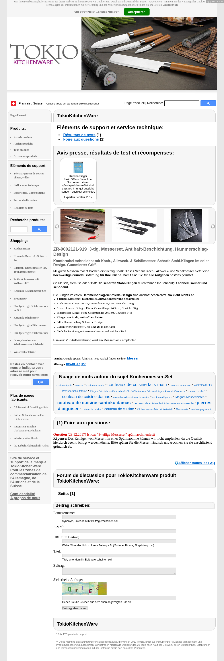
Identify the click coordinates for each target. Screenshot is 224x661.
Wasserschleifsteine (25, 352)
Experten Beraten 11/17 (78, 197)
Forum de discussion (25, 200)
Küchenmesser (22, 248)
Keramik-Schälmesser (26, 317)
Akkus (31, 445)
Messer (133, 358)
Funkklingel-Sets (31, 407)
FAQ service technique (26, 185)
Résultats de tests (23, 207)
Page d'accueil (135, 103)
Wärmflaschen (27, 438)
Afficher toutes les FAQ (196, 463)
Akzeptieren (136, 12)
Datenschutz (170, 4)
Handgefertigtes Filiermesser (30, 325)
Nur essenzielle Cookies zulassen (96, 12)
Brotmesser (20, 298)
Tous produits (21, 149)
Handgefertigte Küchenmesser (31, 332)
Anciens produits (23, 143)
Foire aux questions (81, 139)
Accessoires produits (25, 156)
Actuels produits (23, 137)
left (57, 226)
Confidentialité (22, 494)
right (213, 226)
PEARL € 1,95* (76, 364)
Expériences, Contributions (29, 192)
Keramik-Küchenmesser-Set (30, 290)
